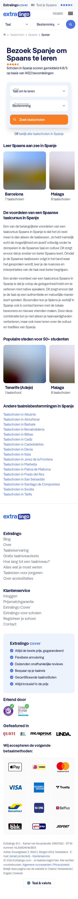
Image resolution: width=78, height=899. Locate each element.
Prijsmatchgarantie (18, 601)
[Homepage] (4, 34)
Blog (7, 539)
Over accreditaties (18, 578)
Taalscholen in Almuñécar (21, 419)
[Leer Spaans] (32, 35)
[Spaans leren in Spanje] (45, 35)
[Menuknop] (70, 13)
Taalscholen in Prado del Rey (23, 474)
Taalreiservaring (16, 550)
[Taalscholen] (17, 35)
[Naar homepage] (16, 14)
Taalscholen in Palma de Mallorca (27, 469)
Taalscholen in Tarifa (17, 494)
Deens (52, 869)
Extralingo (15, 5)
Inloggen (58, 13)
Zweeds (18, 873)
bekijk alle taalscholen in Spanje (41, 134)
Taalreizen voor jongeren (23, 572)
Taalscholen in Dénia (18, 449)
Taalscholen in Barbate (19, 424)
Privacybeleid (61, 864)
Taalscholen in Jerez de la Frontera (28, 459)
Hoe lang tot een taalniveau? (26, 561)
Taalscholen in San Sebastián (24, 479)
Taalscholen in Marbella (20, 464)
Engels (7, 873)
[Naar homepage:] (16, 517)
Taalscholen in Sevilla (18, 489)
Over (7, 544)
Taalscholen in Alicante (19, 414)
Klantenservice (41, 856)
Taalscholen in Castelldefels (23, 444)
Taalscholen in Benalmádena (23, 429)
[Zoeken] (70, 24)
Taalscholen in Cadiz (17, 439)
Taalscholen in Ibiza (17, 454)
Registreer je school (19, 618)
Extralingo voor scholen (22, 612)
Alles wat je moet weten (22, 567)
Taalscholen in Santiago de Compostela (31, 484)
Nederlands (65, 869)
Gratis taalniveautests (21, 556)
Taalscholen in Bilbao (18, 434)
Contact (9, 624)
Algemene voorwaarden (36, 864)
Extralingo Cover (16, 607)
